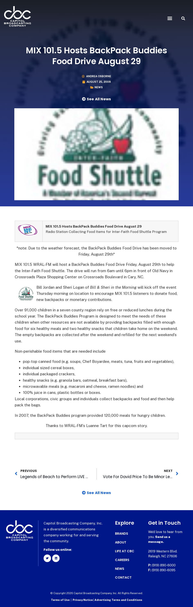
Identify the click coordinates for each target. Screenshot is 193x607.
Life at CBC (124, 551)
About (120, 542)
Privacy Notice (83, 599)
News (99, 87)
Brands (121, 534)
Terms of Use (60, 599)
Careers (122, 560)
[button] (170, 18)
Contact (123, 578)
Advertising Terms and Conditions (118, 599)
